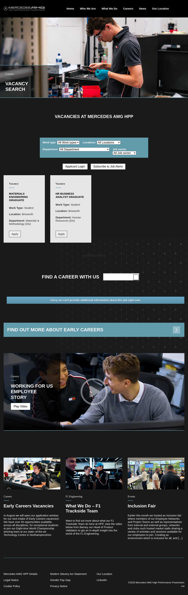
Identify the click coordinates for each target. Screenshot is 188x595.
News (142, 8)
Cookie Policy (12, 586)
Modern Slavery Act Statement (68, 573)
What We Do (109, 8)
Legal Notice (11, 580)
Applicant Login (75, 166)
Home (70, 8)
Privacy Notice (58, 586)
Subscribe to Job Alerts (108, 166)
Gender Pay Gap (60, 580)
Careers (128, 8)
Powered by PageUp (94, 255)
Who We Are (88, 8)
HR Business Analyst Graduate (70, 195)
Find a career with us (91, 277)
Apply (15, 233)
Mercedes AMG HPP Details (20, 573)
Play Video (20, 406)
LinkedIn (102, 580)
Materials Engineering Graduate (18, 197)
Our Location (160, 8)
